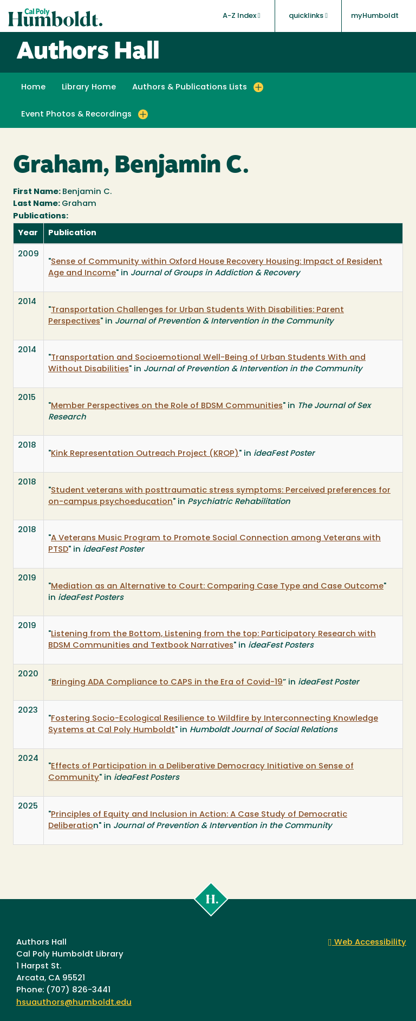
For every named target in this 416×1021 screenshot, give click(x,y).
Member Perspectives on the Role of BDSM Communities (167, 406)
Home (33, 87)
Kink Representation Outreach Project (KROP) (145, 454)
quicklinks (308, 16)
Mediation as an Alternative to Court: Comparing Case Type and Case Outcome (217, 587)
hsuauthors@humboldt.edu (74, 1003)
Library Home (89, 87)
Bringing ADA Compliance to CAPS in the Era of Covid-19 (167, 682)
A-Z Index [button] (242, 16)
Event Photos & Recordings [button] (76, 115)
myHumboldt (375, 16)
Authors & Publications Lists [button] (189, 87)
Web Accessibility (367, 943)
